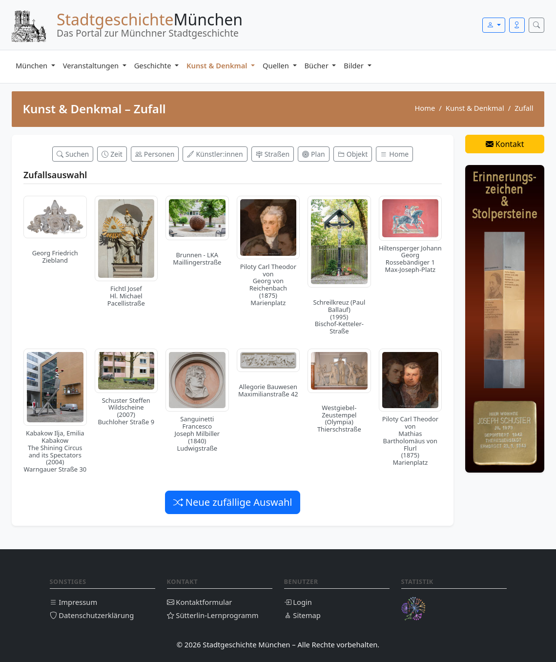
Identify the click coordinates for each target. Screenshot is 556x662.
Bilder (354, 65)
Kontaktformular (199, 602)
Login (298, 602)
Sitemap (302, 615)
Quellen (277, 65)
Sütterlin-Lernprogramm (213, 615)
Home (424, 108)
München (32, 65)
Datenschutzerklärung (92, 615)
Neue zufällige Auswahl (232, 502)
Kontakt (505, 144)
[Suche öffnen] (536, 25)
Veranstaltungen (92, 65)
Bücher (317, 65)
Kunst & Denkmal (217, 65)
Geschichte (153, 65)
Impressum (74, 602)
